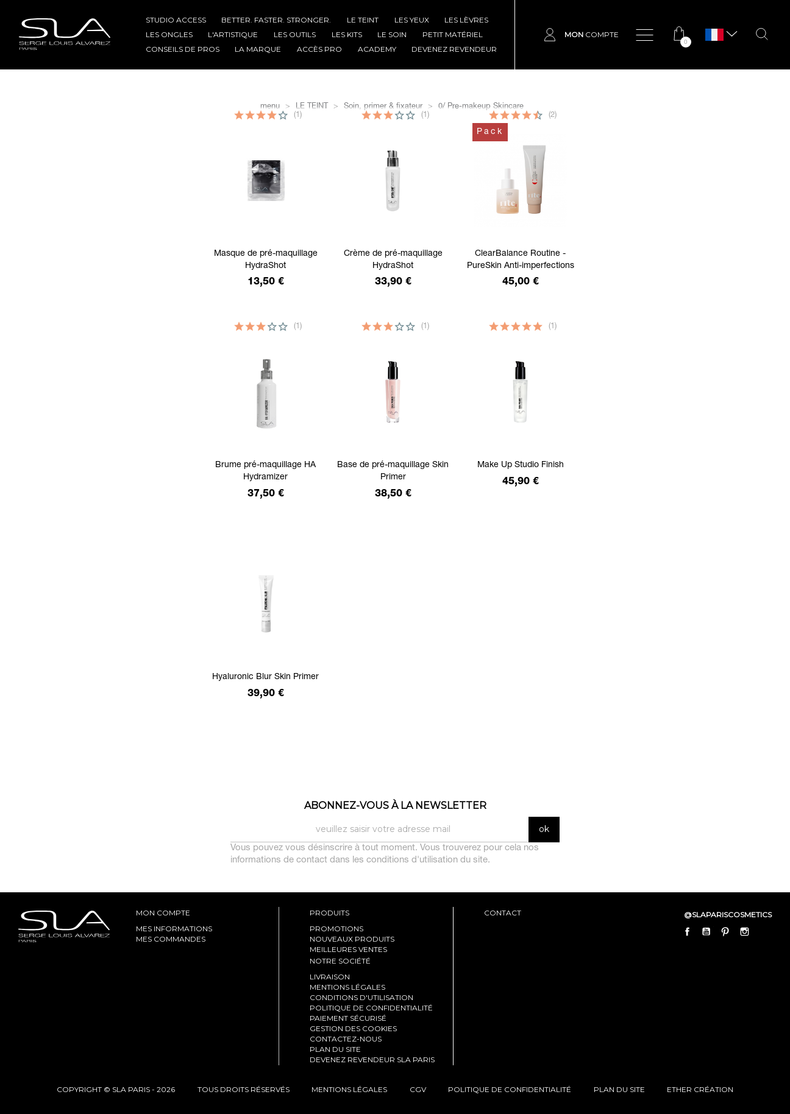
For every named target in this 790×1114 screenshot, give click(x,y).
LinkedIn (763, 931)
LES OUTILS (295, 34)
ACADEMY (377, 49)
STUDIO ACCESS (176, 19)
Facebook (687, 931)
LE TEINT (363, 19)
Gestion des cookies (353, 1028)
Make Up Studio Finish (520, 465)
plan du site (619, 1089)
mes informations (174, 928)
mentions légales (349, 1089)
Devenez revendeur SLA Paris (372, 1059)
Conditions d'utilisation (361, 997)
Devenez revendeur (454, 49)
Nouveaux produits (352, 938)
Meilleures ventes (348, 949)
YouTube (706, 931)
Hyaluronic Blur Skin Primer (265, 677)
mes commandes (170, 938)
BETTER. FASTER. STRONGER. (276, 19)
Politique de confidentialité (371, 1007)
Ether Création (700, 1089)
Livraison (330, 976)
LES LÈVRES (466, 19)
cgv (418, 1089)
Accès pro (319, 49)
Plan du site (335, 1049)
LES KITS (347, 34)
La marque (258, 49)
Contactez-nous (346, 1038)
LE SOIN (392, 34)
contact (502, 912)
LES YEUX (411, 19)
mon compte (163, 912)
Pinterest (725, 931)
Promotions (336, 928)
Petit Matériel (452, 34)
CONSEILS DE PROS (182, 49)
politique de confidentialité (509, 1089)
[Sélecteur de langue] (714, 35)
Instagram (744, 931)
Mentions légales (347, 987)
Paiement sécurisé (348, 1018)
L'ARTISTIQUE (233, 34)
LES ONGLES (169, 34)
